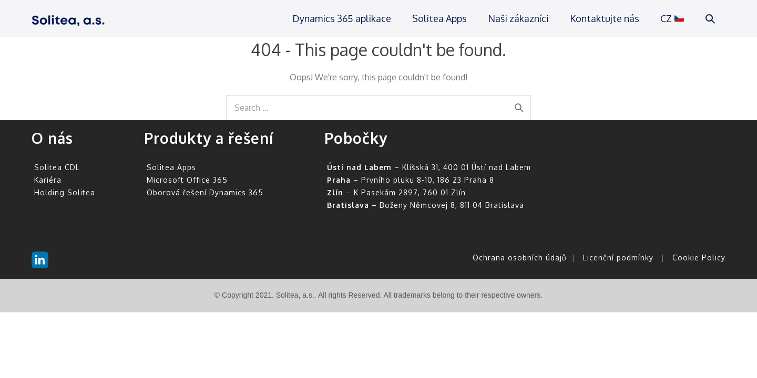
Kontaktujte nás (604, 18)
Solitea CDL (57, 167)
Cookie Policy (698, 257)
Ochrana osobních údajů (520, 257)
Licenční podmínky (618, 257)
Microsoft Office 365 (187, 179)
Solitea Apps (439, 18)
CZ (672, 18)
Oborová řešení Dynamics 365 (205, 192)
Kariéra (48, 179)
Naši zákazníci (518, 18)
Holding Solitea (64, 192)
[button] (710, 18)
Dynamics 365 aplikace (341, 18)
